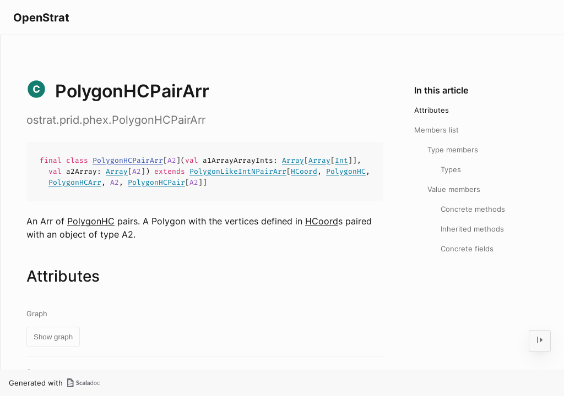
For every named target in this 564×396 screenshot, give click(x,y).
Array (293, 160)
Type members (452, 149)
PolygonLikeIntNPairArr (237, 171)
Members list (436, 129)
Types (451, 169)
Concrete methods (473, 209)
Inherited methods (472, 228)
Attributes (431, 110)
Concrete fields (467, 248)
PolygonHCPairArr (128, 160)
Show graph (53, 337)
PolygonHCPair (156, 182)
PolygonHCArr (74, 182)
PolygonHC (346, 171)
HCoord (304, 171)
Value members (453, 189)
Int (341, 160)
